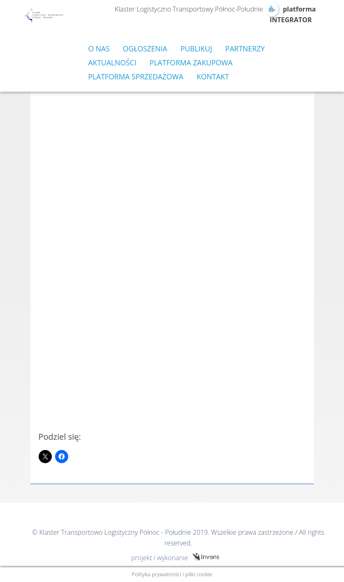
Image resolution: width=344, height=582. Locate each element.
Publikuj (196, 48)
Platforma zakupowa (191, 62)
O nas (99, 48)
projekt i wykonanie (159, 557)
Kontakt (212, 76)
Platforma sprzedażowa (136, 76)
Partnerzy (245, 48)
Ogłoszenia (145, 48)
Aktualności (112, 62)
